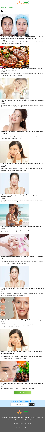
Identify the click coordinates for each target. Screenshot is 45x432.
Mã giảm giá (28, 423)
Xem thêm (22, 392)
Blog (21, 423)
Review (16, 423)
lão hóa (11, 7)
